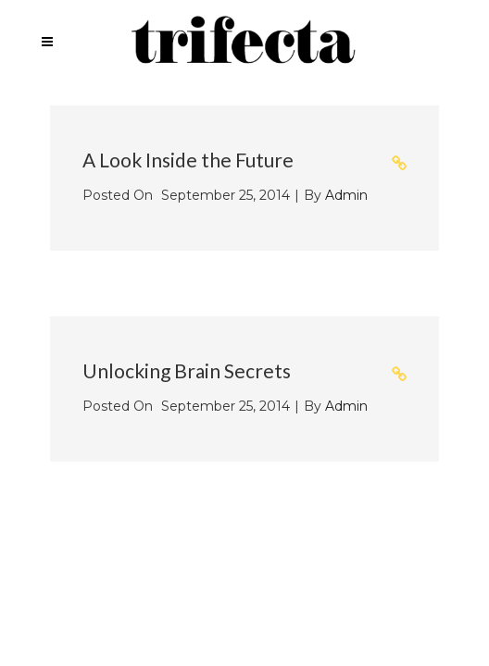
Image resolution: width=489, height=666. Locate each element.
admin (346, 195)
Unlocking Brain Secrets (186, 370)
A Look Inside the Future (188, 159)
